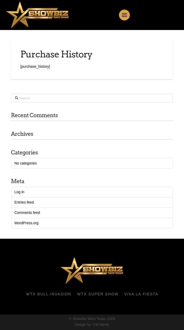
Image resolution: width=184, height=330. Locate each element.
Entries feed (24, 202)
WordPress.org (26, 223)
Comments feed (27, 213)
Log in (19, 192)
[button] (124, 15)
